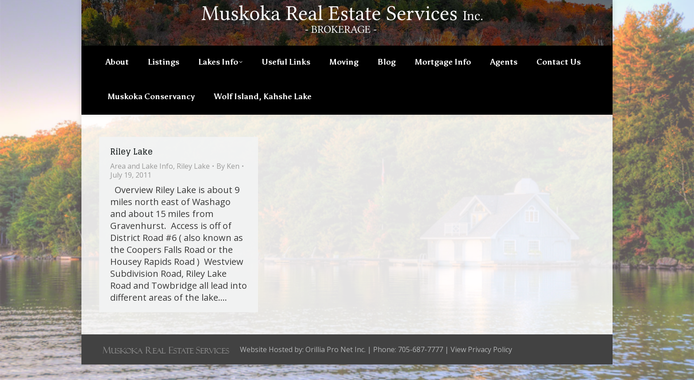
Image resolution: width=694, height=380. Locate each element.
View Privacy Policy (481, 365)
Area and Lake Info (141, 181)
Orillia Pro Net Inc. (335, 365)
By (227, 181)
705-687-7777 (566, 7)
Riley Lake (131, 167)
